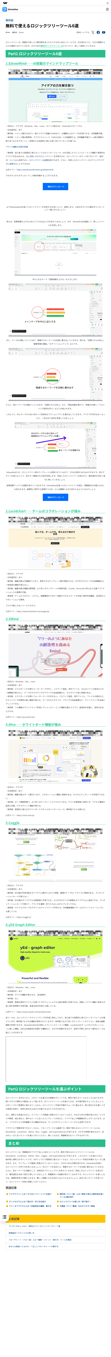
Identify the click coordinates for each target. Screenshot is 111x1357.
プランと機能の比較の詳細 (17, 146)
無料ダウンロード (55, 186)
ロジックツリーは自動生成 (40, 160)
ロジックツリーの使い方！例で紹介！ (75, 1201)
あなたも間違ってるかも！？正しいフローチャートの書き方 (33, 1246)
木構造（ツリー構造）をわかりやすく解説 (77, 1206)
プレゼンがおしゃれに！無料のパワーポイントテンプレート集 (34, 1226)
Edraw (21, 32)
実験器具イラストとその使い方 (21, 1233)
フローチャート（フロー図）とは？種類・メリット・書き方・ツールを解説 (40, 1239)
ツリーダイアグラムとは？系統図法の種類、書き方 (30, 1206)
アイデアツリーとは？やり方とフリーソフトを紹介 (30, 1194)
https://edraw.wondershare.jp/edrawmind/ (35, 169)
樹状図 (9, 20)
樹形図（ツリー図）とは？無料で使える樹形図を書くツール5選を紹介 (82, 1195)
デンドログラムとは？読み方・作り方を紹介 (27, 1201)
